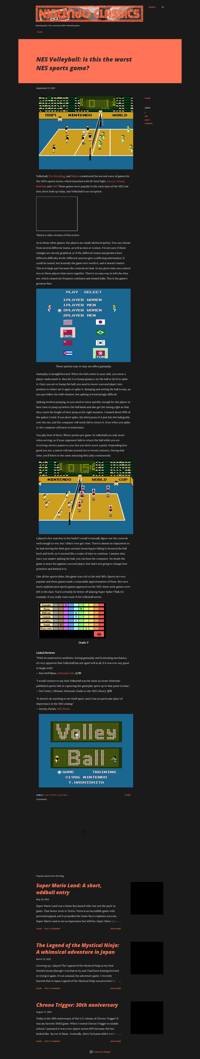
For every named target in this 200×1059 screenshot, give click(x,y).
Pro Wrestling (57, 176)
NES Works (63, 708)
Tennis (120, 181)
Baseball (41, 186)
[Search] (152, 7)
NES (146, 116)
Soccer (111, 181)
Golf (54, 186)
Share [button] (147, 98)
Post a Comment (52, 928)
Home (39, 32)
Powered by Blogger (100, 1052)
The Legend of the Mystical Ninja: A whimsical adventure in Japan (77, 948)
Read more (116, 928)
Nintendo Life (66, 673)
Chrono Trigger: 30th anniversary (77, 1004)
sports (147, 120)
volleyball (148, 123)
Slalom (75, 176)
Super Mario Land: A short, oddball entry (69, 889)
